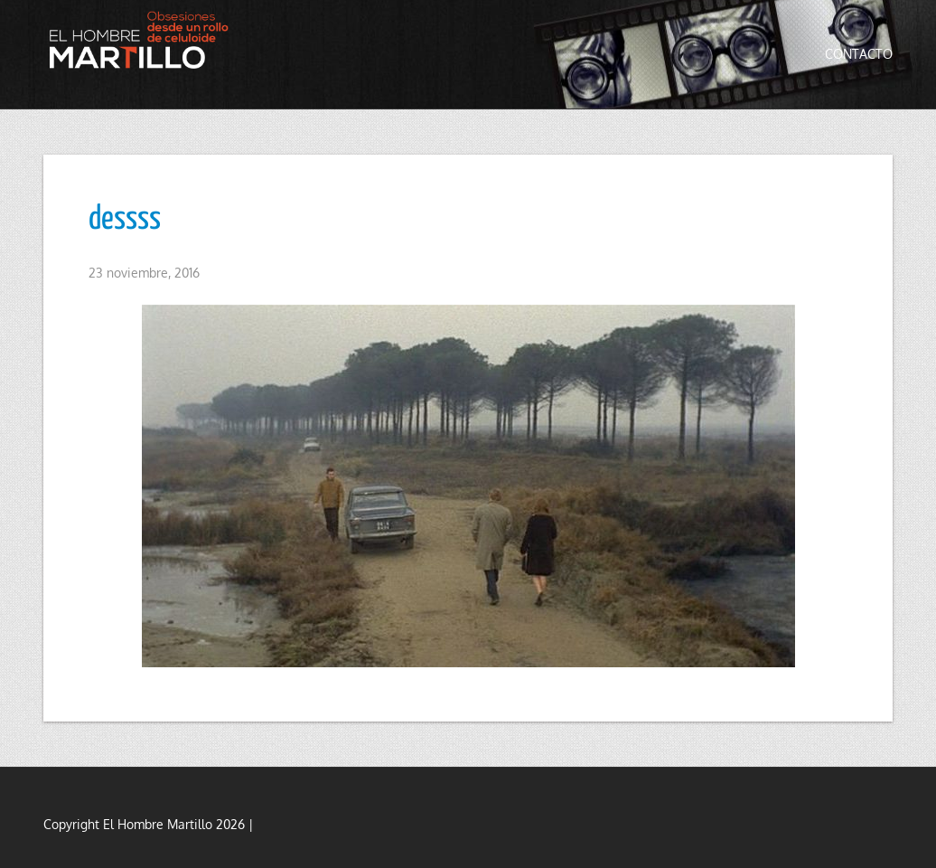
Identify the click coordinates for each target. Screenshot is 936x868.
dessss (125, 219)
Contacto (859, 53)
